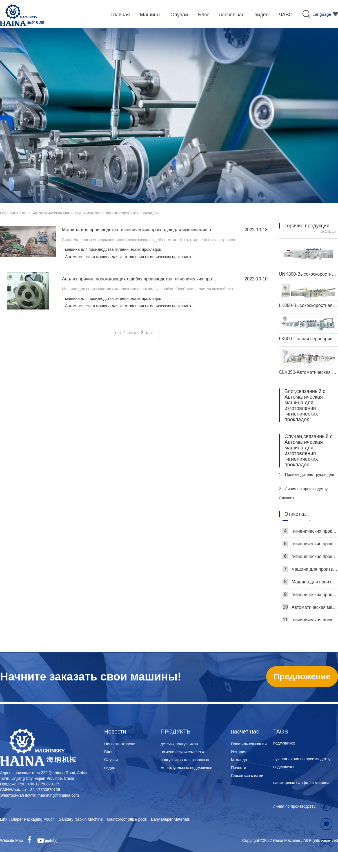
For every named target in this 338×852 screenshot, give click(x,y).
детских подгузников (179, 744)
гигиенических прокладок (310, 532)
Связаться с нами (247, 775)
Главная (7, 213)
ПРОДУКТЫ (176, 731)
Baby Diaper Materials (170, 819)
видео (109, 767)
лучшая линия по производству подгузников (301, 763)
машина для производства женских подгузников (305, 740)
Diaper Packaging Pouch (33, 819)
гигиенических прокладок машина (310, 595)
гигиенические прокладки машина (310, 544)
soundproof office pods (126, 819)
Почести (238, 767)
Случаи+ (287, 498)
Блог (108, 752)
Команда (239, 759)
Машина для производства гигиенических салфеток (310, 582)
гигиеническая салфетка (183, 752)
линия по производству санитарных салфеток (294, 811)
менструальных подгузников (186, 767)
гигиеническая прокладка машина (310, 620)
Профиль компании (249, 744)
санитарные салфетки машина (301, 783)
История (238, 752)
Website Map (11, 840)
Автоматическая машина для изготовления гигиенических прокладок (128, 256)
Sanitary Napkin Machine (81, 819)
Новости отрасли (119, 744)
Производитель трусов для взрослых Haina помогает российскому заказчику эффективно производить (306, 477)
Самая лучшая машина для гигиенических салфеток (310, 519)
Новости (115, 731)
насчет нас (245, 731)
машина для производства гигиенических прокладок (113, 249)
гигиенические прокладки (310, 557)
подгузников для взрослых (185, 759)
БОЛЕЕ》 (329, 231)
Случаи (111, 759)
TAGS (280, 731)
